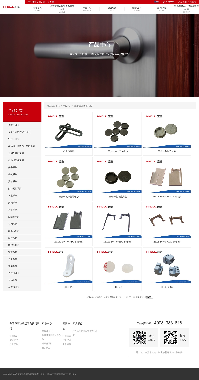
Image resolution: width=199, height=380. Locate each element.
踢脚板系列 (13, 245)
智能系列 (12, 252)
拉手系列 (12, 167)
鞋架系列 (12, 266)
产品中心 (67, 106)
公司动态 (67, 336)
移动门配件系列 (16, 160)
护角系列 (12, 210)
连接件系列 (13, 125)
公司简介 (14, 336)
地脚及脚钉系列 (16, 153)
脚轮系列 (12, 202)
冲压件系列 (13, 139)
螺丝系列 (12, 238)
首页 (58, 106)
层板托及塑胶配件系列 (19, 132)
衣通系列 (12, 195)
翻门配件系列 (15, 188)
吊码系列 (12, 280)
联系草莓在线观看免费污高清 (85, 333)
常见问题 (67, 344)
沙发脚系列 (13, 217)
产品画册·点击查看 (187, 2)
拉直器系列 (13, 287)
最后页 (139, 297)
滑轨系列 (12, 181)
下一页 (132, 297)
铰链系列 (12, 174)
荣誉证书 (14, 340)
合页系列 (12, 259)
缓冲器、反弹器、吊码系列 (21, 146)
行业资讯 (67, 340)
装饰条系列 (13, 231)
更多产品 (46, 348)
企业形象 (14, 344)
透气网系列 (13, 273)
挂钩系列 (12, 224)
